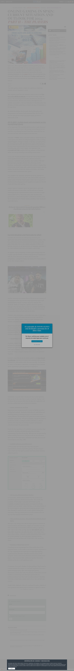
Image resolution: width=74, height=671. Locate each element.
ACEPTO (11, 668)
